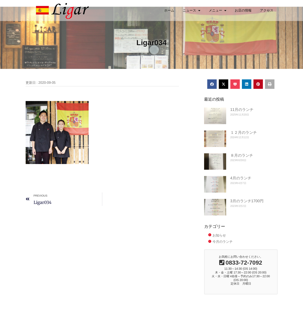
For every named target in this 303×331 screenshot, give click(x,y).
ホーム (169, 10)
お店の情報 (243, 10)
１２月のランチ (243, 132)
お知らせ (219, 235)
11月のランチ (241, 110)
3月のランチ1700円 (247, 201)
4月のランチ (240, 178)
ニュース (191, 10)
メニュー (217, 10)
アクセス (266, 10)
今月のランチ (222, 241)
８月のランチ (241, 155)
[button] (212, 84)
